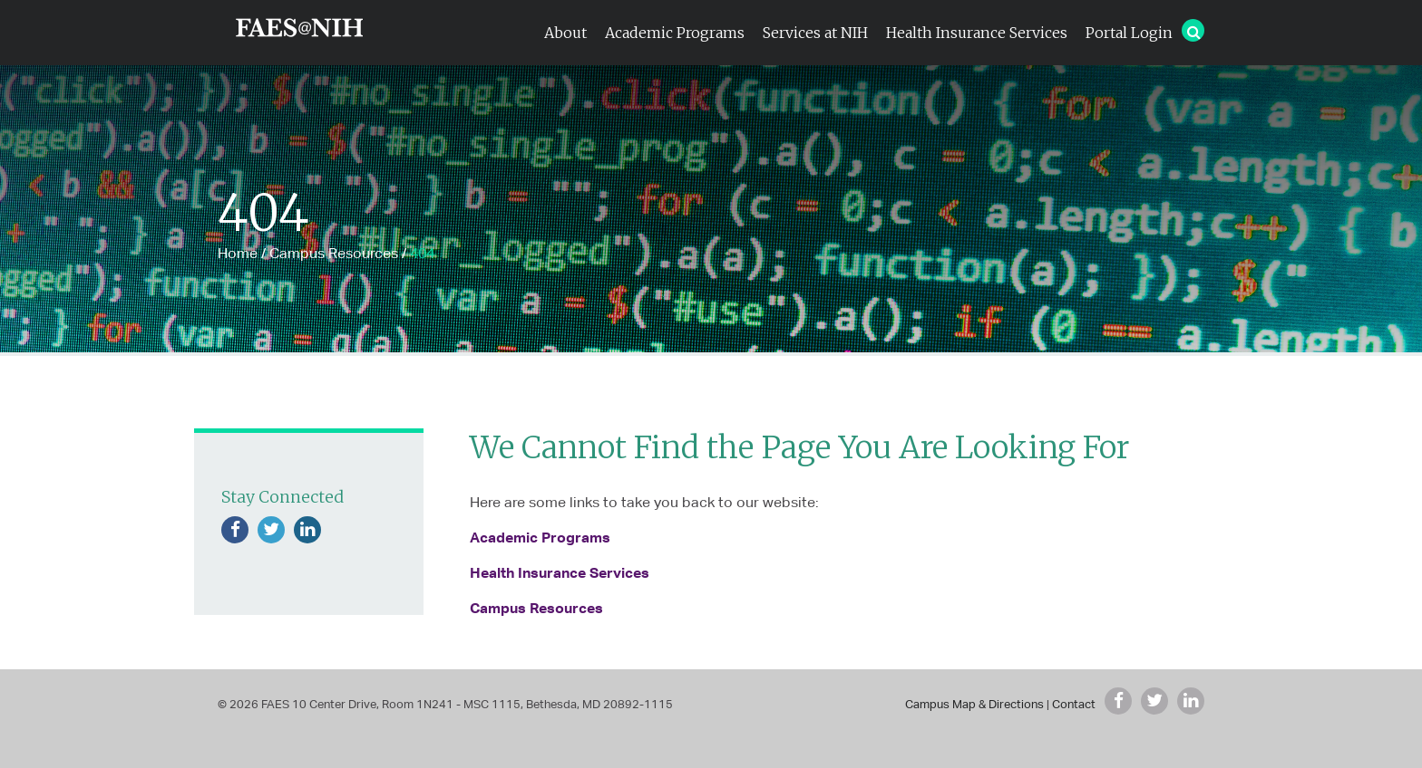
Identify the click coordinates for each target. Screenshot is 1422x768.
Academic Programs (675, 33)
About (565, 33)
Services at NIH (815, 33)
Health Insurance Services (976, 33)
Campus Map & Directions (974, 704)
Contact (1074, 704)
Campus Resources (333, 253)
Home (238, 253)
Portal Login (1129, 33)
